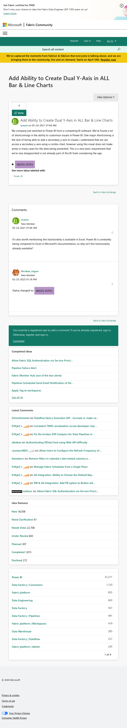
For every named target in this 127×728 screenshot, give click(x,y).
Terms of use (8, 700)
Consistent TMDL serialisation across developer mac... (65, 426)
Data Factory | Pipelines (26, 616)
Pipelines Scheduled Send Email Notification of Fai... (42, 383)
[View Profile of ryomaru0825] (20, 450)
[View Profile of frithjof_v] (17, 426)
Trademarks (8, 706)
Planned (17, 544)
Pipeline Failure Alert (24, 368)
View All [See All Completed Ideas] (17, 397)
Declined (17, 560)
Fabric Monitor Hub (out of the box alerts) (37, 375)
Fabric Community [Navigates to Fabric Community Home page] (39, 25)
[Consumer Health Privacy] (63, 718)
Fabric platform (21, 592)
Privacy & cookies (11, 695)
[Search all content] (81, 49)
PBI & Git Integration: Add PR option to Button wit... (64, 483)
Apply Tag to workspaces (26, 390)
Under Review (20, 536)
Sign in (87, 40)
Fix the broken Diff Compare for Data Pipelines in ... (64, 434)
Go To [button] (110, 40)
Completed (18, 552)
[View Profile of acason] (24, 125)
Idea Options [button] (104, 97)
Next (115, 654)
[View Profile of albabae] (16, 442)
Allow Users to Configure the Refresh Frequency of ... (70, 450)
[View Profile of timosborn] (18, 458)
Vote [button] (20, 113)
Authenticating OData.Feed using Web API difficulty (56, 442)
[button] (112, 232)
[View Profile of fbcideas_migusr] (30, 271)
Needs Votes (25, 164)
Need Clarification (23, 519)
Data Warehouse (21, 631)
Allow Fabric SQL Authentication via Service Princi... (42, 360)
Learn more (10, 13)
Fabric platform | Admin (26, 646)
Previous (100, 654)
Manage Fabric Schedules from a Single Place (61, 466)
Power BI (18, 176)
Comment (18, 341)
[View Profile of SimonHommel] (20, 418)
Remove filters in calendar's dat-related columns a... (59, 458)
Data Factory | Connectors (27, 585)
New (15, 511)
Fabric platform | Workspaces (29, 623)
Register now (108, 59)
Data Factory (19, 608)
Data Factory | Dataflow (26, 639)
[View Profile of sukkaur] (27, 491)
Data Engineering (22, 600)
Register (74, 40)
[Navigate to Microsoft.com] (12, 25)
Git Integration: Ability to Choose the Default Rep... (64, 475)
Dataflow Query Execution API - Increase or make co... (66, 418)
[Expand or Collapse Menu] (5, 33)
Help (98, 40)
